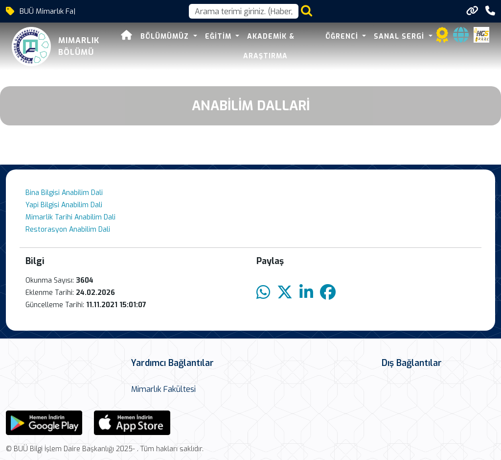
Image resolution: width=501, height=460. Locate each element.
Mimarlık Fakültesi (163, 389)
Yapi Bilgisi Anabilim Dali (63, 205)
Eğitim (219, 36)
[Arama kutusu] (243, 11)
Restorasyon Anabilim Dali (67, 229)
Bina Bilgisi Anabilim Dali (64, 192)
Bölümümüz (165, 36)
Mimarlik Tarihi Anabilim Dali (70, 217)
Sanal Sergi (400, 36)
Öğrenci (343, 36)
